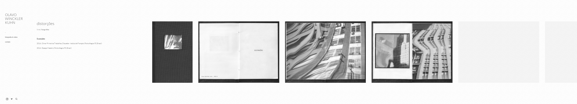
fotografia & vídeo (11, 37)
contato (7, 42)
